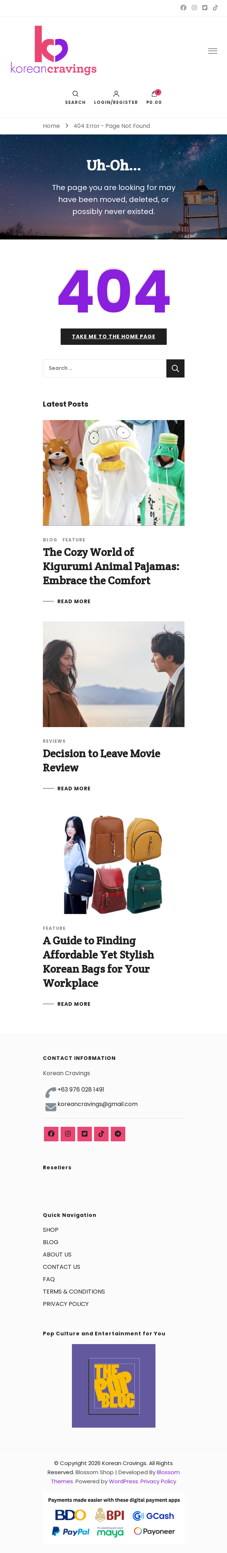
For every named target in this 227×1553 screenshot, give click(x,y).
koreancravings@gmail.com (97, 1104)
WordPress (123, 1481)
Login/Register (116, 98)
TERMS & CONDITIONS (74, 1291)
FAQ (49, 1279)
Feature (73, 539)
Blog (50, 539)
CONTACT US (61, 1267)
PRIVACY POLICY (66, 1304)
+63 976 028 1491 (80, 1089)
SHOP (50, 1230)
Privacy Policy (158, 1481)
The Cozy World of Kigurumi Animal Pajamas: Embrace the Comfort (111, 566)
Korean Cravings (124, 1463)
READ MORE (74, 601)
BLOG (50, 1242)
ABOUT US (57, 1254)
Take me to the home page (113, 336)
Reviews (54, 741)
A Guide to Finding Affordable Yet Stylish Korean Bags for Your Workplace (98, 961)
